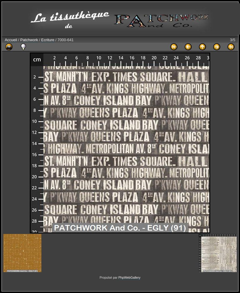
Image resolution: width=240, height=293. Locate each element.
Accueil (11, 40)
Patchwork (29, 40)
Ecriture (47, 40)
